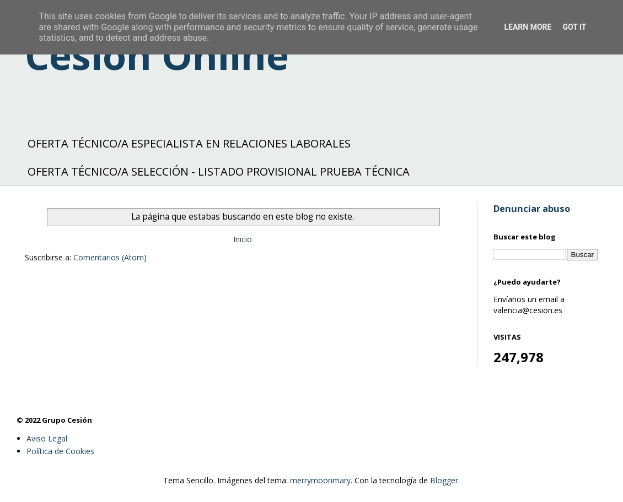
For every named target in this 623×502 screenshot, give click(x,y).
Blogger (444, 480)
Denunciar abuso (531, 209)
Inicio (242, 239)
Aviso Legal (46, 438)
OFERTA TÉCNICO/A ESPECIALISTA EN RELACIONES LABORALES (189, 143)
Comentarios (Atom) (110, 257)
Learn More (527, 27)
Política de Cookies (60, 451)
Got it (574, 27)
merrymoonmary (320, 480)
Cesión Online (157, 55)
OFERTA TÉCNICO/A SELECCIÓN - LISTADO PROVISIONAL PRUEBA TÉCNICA (219, 171)
